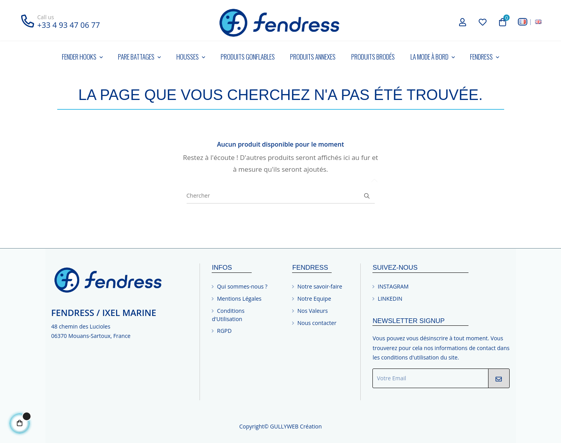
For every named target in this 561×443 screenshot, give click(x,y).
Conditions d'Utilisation (228, 315)
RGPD (224, 330)
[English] (538, 22)
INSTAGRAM (393, 286)
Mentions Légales (239, 298)
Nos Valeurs (312, 310)
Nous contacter (316, 323)
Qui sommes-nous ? (242, 286)
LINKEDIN (390, 298)
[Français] (522, 22)
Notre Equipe (314, 298)
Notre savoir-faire (319, 286)
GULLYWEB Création (296, 426)
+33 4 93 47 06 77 (68, 25)
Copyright (251, 426)
